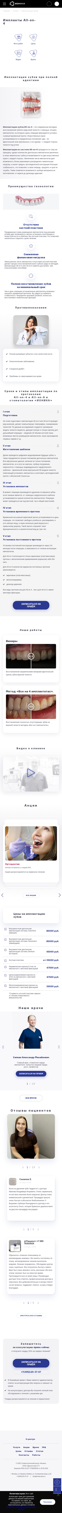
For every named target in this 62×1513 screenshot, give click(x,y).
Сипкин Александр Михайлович (31, 1057)
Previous (3, 1047)
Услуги (15, 11)
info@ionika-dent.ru (39, 1476)
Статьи (39, 1451)
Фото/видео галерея (30, 1426)
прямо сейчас (41, 1347)
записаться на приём (31, 605)
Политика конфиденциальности (30, 1439)
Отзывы (28, 1451)
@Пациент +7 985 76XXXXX (34, 1242)
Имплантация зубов (30, 11)
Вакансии (30, 1432)
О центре (30, 1422)
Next (59, 1047)
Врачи (36, 1447)
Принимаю (47, 1502)
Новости (30, 1429)
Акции (26, 1447)
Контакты (24, 1455)
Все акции (31, 895)
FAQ (44, 1447)
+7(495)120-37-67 (31, 1372)
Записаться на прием (31, 1074)
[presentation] (3, 895)
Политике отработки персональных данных (21, 1508)
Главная (6, 11)
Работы (36, 1455)
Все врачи (31, 1098)
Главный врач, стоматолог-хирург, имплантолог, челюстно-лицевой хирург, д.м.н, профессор (31, 1065)
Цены (18, 1451)
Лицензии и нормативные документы (30, 1435)
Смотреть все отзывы (31, 1315)
